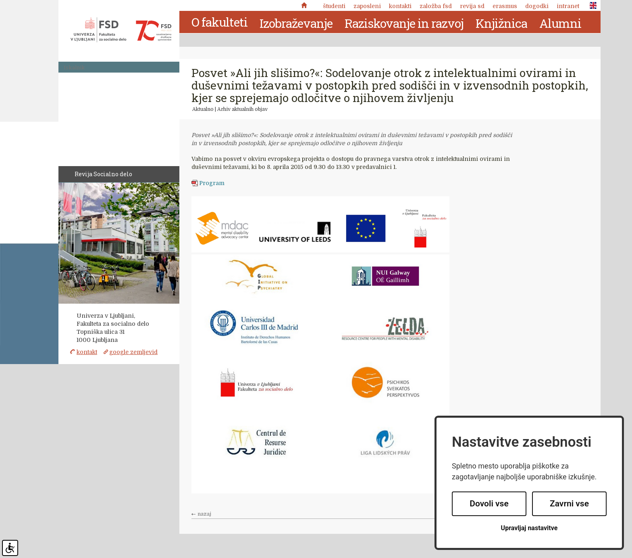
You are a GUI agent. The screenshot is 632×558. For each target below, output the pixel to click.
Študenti (334, 6)
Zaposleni (367, 6)
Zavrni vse (569, 503)
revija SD (472, 6)
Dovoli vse (489, 503)
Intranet (568, 6)
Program (212, 183)
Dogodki (537, 6)
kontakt (87, 352)
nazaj (204, 514)
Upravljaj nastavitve (529, 528)
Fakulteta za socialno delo (121, 29)
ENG (591, 5)
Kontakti (400, 6)
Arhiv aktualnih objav (242, 109)
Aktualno (203, 109)
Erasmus (505, 6)
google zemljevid (133, 352)
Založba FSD (436, 6)
